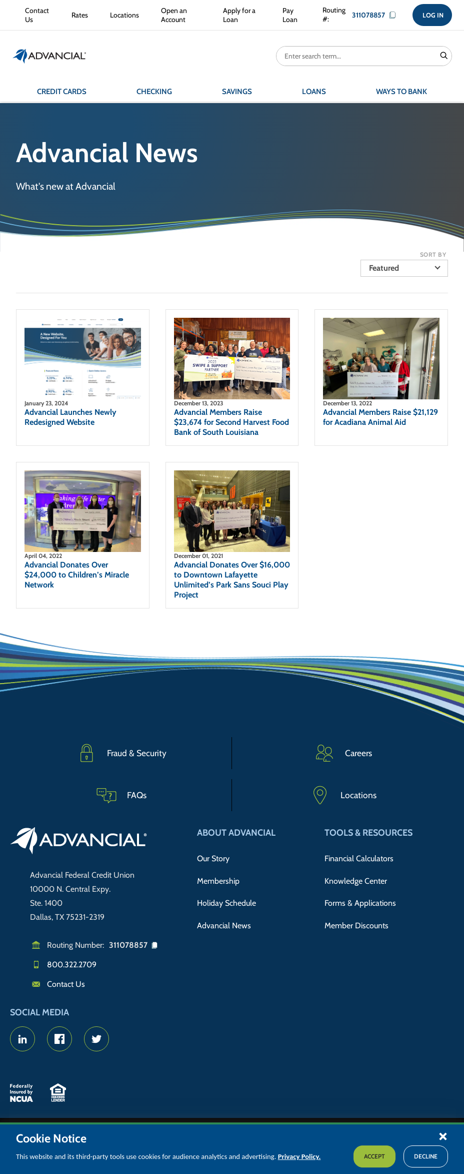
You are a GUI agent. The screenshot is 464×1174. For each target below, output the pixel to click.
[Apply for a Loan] (239, 16)
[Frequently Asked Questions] (121, 795)
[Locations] (122, 16)
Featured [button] (384, 268)
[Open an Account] (179, 16)
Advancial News (224, 919)
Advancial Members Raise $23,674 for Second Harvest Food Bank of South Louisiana (231, 422)
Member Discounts (356, 919)
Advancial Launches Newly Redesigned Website (70, 417)
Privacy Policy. (299, 1156)
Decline (426, 1156)
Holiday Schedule (226, 898)
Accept (374, 1156)
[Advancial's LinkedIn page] (22, 1038)
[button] (443, 1136)
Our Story (213, 857)
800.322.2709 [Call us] (71, 964)
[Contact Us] (35, 16)
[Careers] (343, 753)
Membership (218, 878)
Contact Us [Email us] (66, 984)
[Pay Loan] (290, 16)
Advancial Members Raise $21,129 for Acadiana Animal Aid (380, 417)
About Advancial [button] (236, 832)
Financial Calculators (359, 857)
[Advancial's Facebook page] (59, 1038)
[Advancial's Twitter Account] (96, 1038)
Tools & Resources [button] (368, 832)
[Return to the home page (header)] (49, 57)
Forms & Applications (360, 898)
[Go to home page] (79, 842)
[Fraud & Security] (121, 753)
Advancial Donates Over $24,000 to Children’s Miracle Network (76, 575)
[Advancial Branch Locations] (343, 795)
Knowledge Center (355, 878)
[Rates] (78, 16)
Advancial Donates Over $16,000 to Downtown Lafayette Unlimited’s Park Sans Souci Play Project (232, 580)
